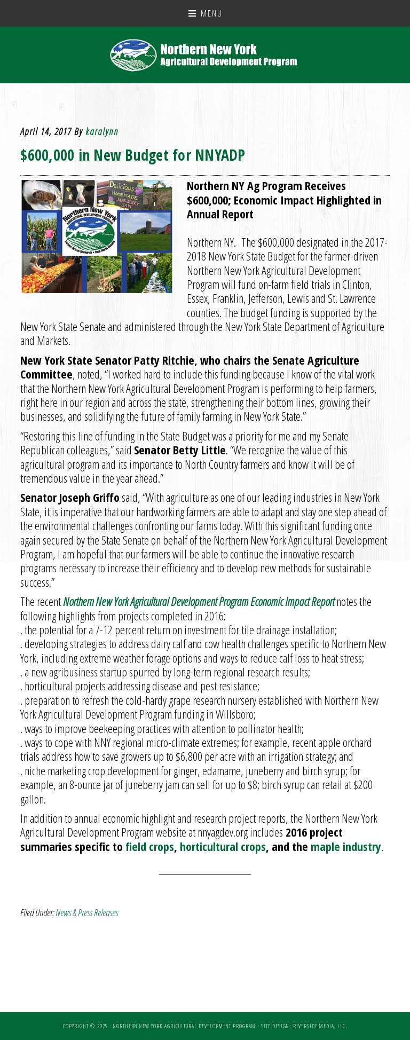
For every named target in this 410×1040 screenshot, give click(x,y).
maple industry (346, 846)
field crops (149, 846)
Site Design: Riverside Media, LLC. (304, 1026)
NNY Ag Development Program (204, 55)
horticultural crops (223, 846)
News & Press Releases (87, 912)
